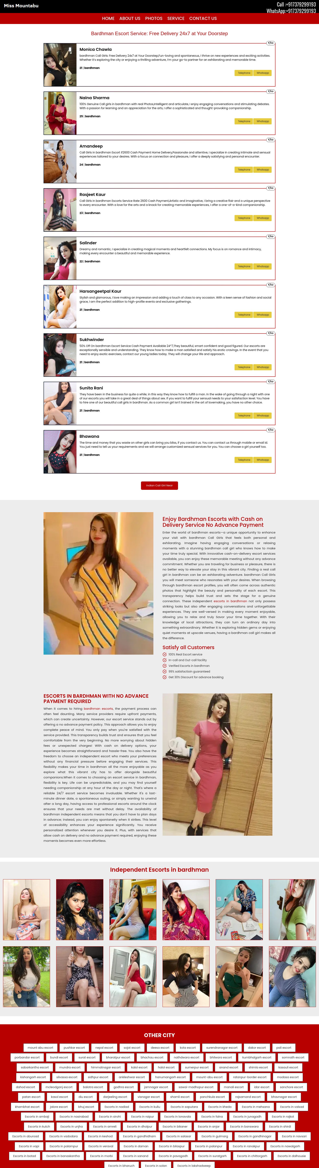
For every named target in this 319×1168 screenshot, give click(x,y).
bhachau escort (170, 1059)
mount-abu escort (287, 1080)
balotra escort (201, 1091)
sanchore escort (151, 1101)
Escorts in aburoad (290, 1144)
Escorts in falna (180, 1133)
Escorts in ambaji (273, 1122)
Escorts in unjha (27, 1144)
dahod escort (128, 1091)
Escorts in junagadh (218, 1133)
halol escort (217, 1070)
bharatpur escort (133, 1059)
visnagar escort (36, 1112)
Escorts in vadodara (36, 1154)
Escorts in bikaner (139, 1144)
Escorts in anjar (175, 1144)
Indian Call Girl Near (159, 485)
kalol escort (187, 1070)
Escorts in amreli (62, 1144)
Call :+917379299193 (296, 4)
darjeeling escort (277, 1101)
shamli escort (70, 1112)
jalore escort (256, 1112)
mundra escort (112, 1070)
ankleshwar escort (204, 1080)
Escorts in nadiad (46, 1122)
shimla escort (28, 1080)
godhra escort (235, 1091)
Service (176, 18)
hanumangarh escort (246, 1080)
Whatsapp (263, 73)
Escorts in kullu (82, 1122)
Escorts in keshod (76, 1154)
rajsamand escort (144, 1112)
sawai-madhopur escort (46, 1101)
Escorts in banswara (214, 1144)
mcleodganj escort (164, 1091)
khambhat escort (221, 1112)
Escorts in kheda (157, 1122)
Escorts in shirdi (252, 1144)
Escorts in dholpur (100, 1144)
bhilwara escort (245, 1059)
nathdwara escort (207, 1059)
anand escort (285, 1070)
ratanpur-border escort (53, 1091)
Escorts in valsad (235, 1122)
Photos (154, 18)
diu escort (245, 1101)
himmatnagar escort (151, 1070)
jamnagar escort (270, 1091)
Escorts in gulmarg (199, 1154)
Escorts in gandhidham (118, 1154)
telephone (244, 73)
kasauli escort (61, 1080)
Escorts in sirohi (69, 1133)
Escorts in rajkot (257, 1133)
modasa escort (94, 1091)
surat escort (99, 1059)
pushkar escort (65, 1048)
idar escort (118, 1101)
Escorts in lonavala (142, 1133)
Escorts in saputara (119, 1122)
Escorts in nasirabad (30, 1133)
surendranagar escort (227, 1048)
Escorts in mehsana (197, 1122)
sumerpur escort (250, 1070)
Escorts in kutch (292, 1133)
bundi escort (68, 1059)
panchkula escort (105, 1112)
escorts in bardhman (230, 602)
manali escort (87, 1101)
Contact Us (203, 18)
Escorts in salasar (160, 1154)
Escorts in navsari (284, 1154)
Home (108, 18)
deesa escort (160, 1048)
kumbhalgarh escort (283, 1059)
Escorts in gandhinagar (242, 1154)
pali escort (295, 1048)
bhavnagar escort (183, 1112)
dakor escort (266, 1048)
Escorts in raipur (104, 1133)
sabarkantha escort (74, 1070)
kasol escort (216, 1101)
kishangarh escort (97, 1080)
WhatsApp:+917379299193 (291, 11)
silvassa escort (133, 1080)
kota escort (191, 1048)
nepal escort (99, 1048)
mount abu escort (29, 1048)
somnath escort (35, 1070)
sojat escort (129, 1048)
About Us (129, 18)
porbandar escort (33, 1059)
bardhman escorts (98, 709)
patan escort (185, 1101)
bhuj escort (286, 1112)
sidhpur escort (167, 1080)
